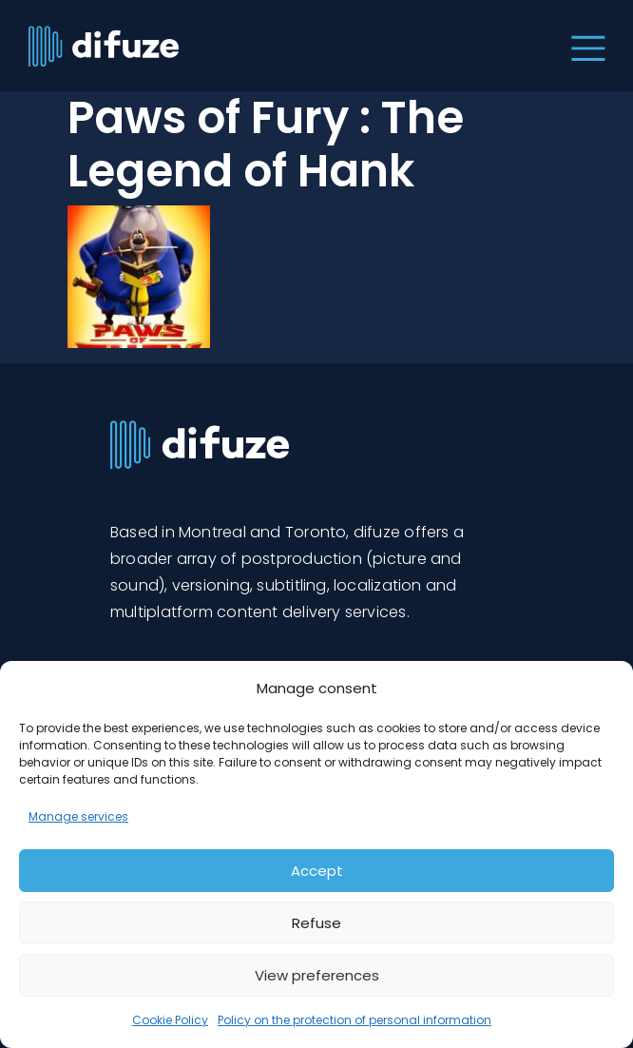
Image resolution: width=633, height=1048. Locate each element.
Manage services (78, 816)
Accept (317, 871)
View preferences (317, 975)
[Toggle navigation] (584, 46)
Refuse (316, 923)
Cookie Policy (170, 1020)
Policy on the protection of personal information (354, 1020)
